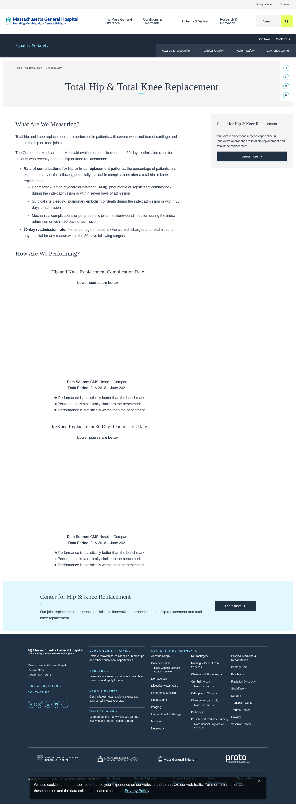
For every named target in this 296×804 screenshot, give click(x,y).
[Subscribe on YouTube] (56, 704)
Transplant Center (242, 702)
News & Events (103, 691)
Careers (97, 671)
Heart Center (159, 699)
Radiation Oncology (243, 681)
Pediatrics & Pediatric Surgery (209, 719)
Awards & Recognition (177, 50)
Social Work (238, 688)
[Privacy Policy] (137, 791)
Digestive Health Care (164, 685)
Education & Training (110, 650)
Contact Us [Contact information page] (39, 692)
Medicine (156, 721)
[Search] (274, 21)
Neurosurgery (199, 656)
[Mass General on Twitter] (39, 704)
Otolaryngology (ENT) (204, 700)
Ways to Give (101, 711)
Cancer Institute (161, 663)
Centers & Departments (174, 650)
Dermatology (159, 678)
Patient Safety (245, 50)
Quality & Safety (32, 45)
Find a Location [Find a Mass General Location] (43, 686)
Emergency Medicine (164, 692)
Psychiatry (237, 674)
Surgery (236, 695)
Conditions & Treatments (152, 21)
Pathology (197, 712)
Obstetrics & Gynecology (206, 674)
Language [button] (264, 4)
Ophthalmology (200, 681)
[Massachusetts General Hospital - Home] (55, 651)
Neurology (157, 728)
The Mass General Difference (118, 21)
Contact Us (283, 39)
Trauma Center (240, 710)
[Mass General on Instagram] (48, 704)
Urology (236, 717)
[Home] (49, 21)
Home (18, 68)
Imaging (156, 707)
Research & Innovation (228, 21)
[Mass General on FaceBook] (31, 704)
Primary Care (239, 667)
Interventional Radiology (166, 714)
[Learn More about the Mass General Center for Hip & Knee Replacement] (252, 156)
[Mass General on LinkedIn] (64, 704)
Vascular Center (241, 724)
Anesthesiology (160, 656)
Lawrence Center (278, 50)
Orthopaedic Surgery (204, 693)
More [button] (284, 4)
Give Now (264, 39)
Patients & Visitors (195, 21)
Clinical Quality (213, 50)
